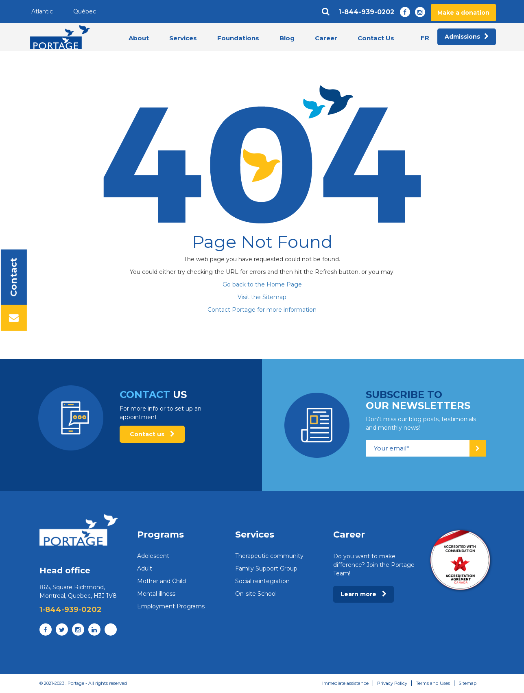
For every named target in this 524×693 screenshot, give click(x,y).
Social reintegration (262, 581)
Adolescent (153, 556)
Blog (287, 38)
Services (183, 38)
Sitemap (467, 683)
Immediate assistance (345, 683)
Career (326, 38)
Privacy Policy (392, 683)
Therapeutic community (269, 556)
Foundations (238, 38)
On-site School (256, 593)
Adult (144, 568)
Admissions (467, 37)
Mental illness (156, 593)
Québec (84, 11)
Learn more (363, 594)
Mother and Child (161, 581)
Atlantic (42, 11)
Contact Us (376, 38)
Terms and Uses (433, 683)
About (139, 38)
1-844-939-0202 (366, 12)
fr (425, 38)
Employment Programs (171, 606)
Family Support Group (266, 568)
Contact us (152, 434)
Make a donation (463, 12)
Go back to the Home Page (262, 284)
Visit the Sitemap (262, 297)
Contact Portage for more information (262, 309)
